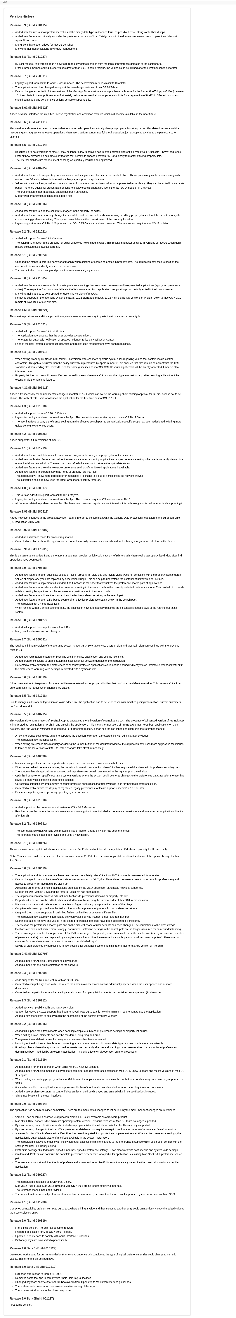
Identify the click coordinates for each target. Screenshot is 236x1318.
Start (5, 2)
